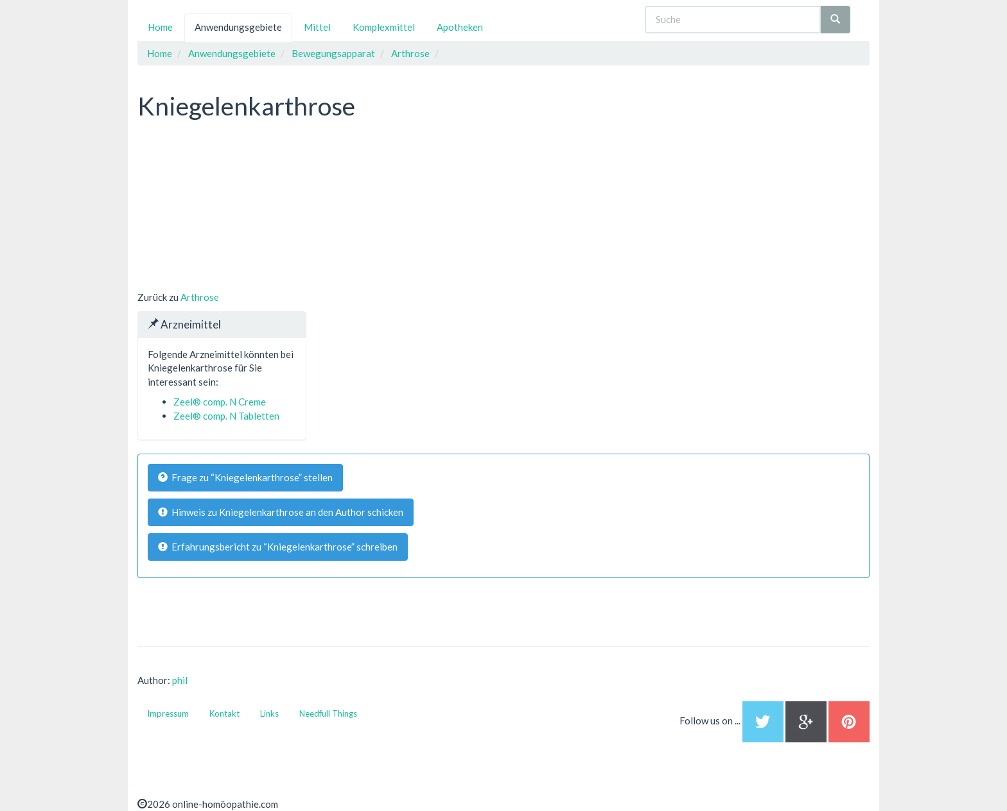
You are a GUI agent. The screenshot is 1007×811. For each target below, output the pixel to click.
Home (160, 27)
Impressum (168, 713)
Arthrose (199, 297)
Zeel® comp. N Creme (219, 401)
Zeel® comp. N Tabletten (226, 416)
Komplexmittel (384, 27)
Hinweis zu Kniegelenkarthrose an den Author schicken (280, 512)
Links (269, 713)
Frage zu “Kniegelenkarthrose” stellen (245, 477)
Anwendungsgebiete (238, 27)
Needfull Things (328, 713)
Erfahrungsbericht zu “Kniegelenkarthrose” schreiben (278, 546)
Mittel (317, 27)
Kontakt (224, 713)
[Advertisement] (233, 207)
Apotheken (460, 27)
